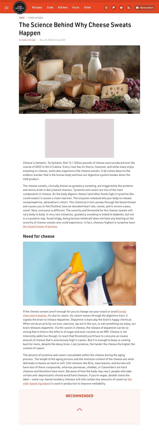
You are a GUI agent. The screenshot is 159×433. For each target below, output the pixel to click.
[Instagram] (106, 7)
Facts (75, 7)
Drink (87, 7)
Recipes (37, 7)
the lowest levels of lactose (40, 226)
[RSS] (128, 7)
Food (22, 18)
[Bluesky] (121, 7)
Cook (50, 7)
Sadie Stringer (29, 40)
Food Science (35, 18)
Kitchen (63, 7)
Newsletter (144, 7)
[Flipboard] (113, 7)
